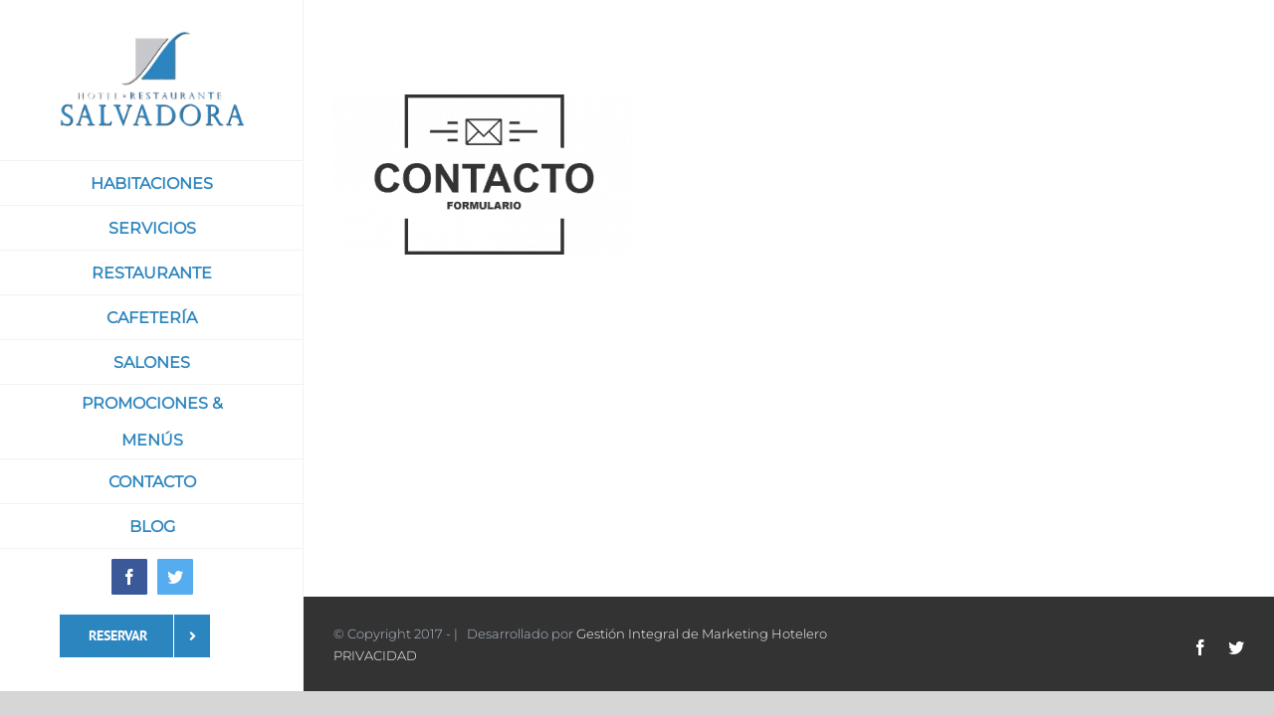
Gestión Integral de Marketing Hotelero (701, 633)
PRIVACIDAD (375, 655)
